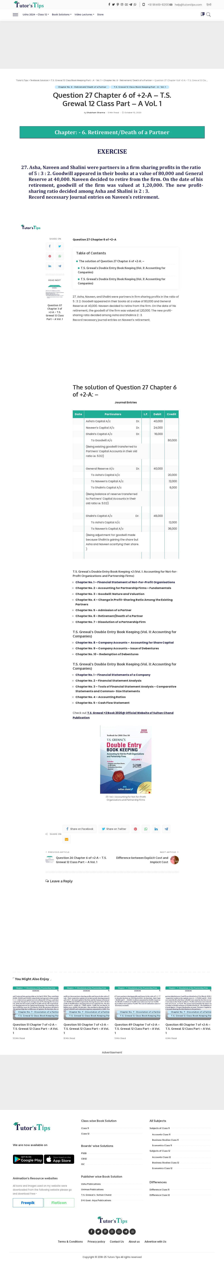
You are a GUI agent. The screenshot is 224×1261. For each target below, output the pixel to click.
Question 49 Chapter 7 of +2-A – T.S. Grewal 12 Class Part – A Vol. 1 (137, 1028)
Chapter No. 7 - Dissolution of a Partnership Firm (43, 1011)
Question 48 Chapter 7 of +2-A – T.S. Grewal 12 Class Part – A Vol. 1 (188, 1028)
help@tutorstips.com (188, 4)
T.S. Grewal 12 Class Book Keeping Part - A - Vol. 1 (140, 87)
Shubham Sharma (96, 113)
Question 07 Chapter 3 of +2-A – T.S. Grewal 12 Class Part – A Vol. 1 (55, 312)
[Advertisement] (112, 45)
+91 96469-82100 (159, 4)
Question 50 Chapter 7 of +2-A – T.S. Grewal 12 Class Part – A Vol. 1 (86, 1028)
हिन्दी (209, 4)
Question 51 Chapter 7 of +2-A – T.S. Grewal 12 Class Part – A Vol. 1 (35, 1028)
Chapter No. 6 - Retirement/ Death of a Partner (82, 87)
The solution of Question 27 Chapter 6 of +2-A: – (111, 261)
